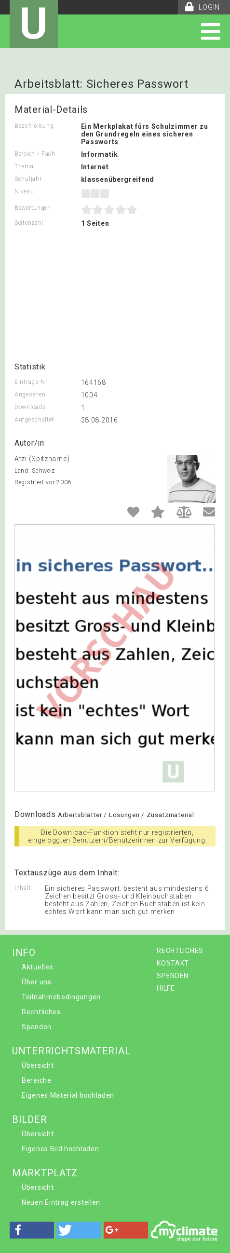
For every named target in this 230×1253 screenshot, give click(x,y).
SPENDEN (173, 976)
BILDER (29, 1119)
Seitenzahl (28, 222)
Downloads (30, 407)
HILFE (166, 988)
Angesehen (29, 394)
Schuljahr (27, 179)
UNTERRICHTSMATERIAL (71, 1051)
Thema (24, 166)
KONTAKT (173, 963)
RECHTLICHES (180, 950)
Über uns (37, 982)
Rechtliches (41, 1012)
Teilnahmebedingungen (61, 997)
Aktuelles (37, 967)
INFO (24, 952)
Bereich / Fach (34, 153)
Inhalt (22, 888)
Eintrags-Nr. (31, 382)
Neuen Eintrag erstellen (61, 1202)
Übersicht (38, 1065)
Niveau (24, 191)
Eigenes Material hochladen (68, 1095)
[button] (32, 1230)
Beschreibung (34, 126)
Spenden (37, 1027)
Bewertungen (32, 207)
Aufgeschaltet (34, 419)
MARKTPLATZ (45, 1173)
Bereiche (37, 1080)
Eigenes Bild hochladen (60, 1149)
